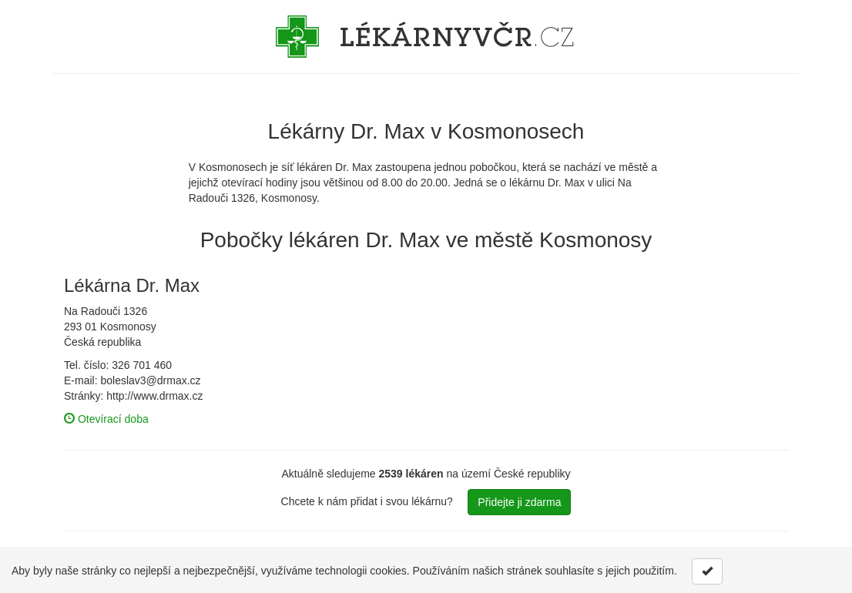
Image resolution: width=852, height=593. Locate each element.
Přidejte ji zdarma (519, 502)
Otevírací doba (106, 419)
